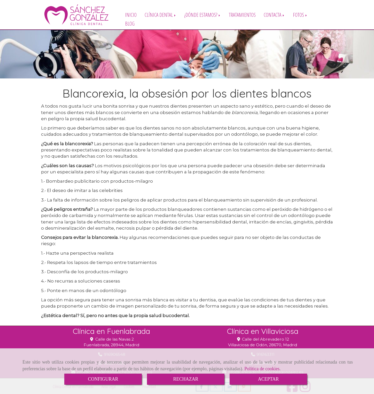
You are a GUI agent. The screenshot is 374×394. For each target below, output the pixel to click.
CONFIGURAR (103, 379)
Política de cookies (261, 368)
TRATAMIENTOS (242, 14)
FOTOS (300, 14)
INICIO (131, 14)
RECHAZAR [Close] (185, 379)
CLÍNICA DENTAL (160, 14)
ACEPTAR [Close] (268, 379)
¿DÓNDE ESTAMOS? (202, 14)
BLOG (130, 23)
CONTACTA (274, 14)
